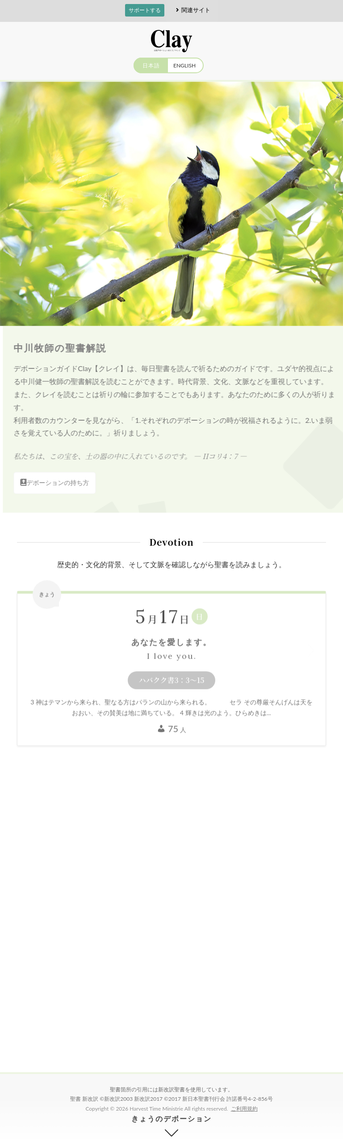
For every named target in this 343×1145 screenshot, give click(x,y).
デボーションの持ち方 (57, 482)
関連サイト (192, 10)
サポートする (145, 10)
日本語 (151, 65)
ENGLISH (184, 65)
